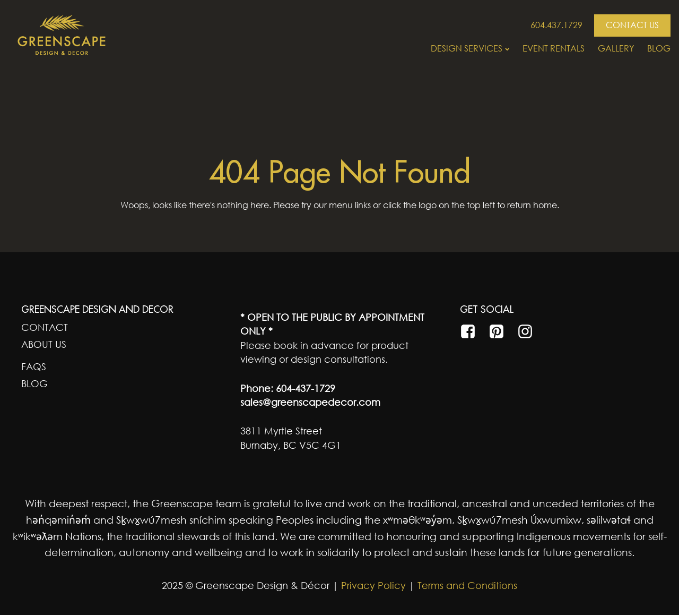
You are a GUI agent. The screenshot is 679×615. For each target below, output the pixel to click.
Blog (659, 48)
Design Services (470, 48)
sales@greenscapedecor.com (310, 402)
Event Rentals (554, 48)
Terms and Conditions (467, 585)
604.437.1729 (556, 25)
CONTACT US (632, 25)
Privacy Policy (372, 585)
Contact (44, 327)
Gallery (616, 48)
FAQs (33, 366)
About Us (43, 344)
